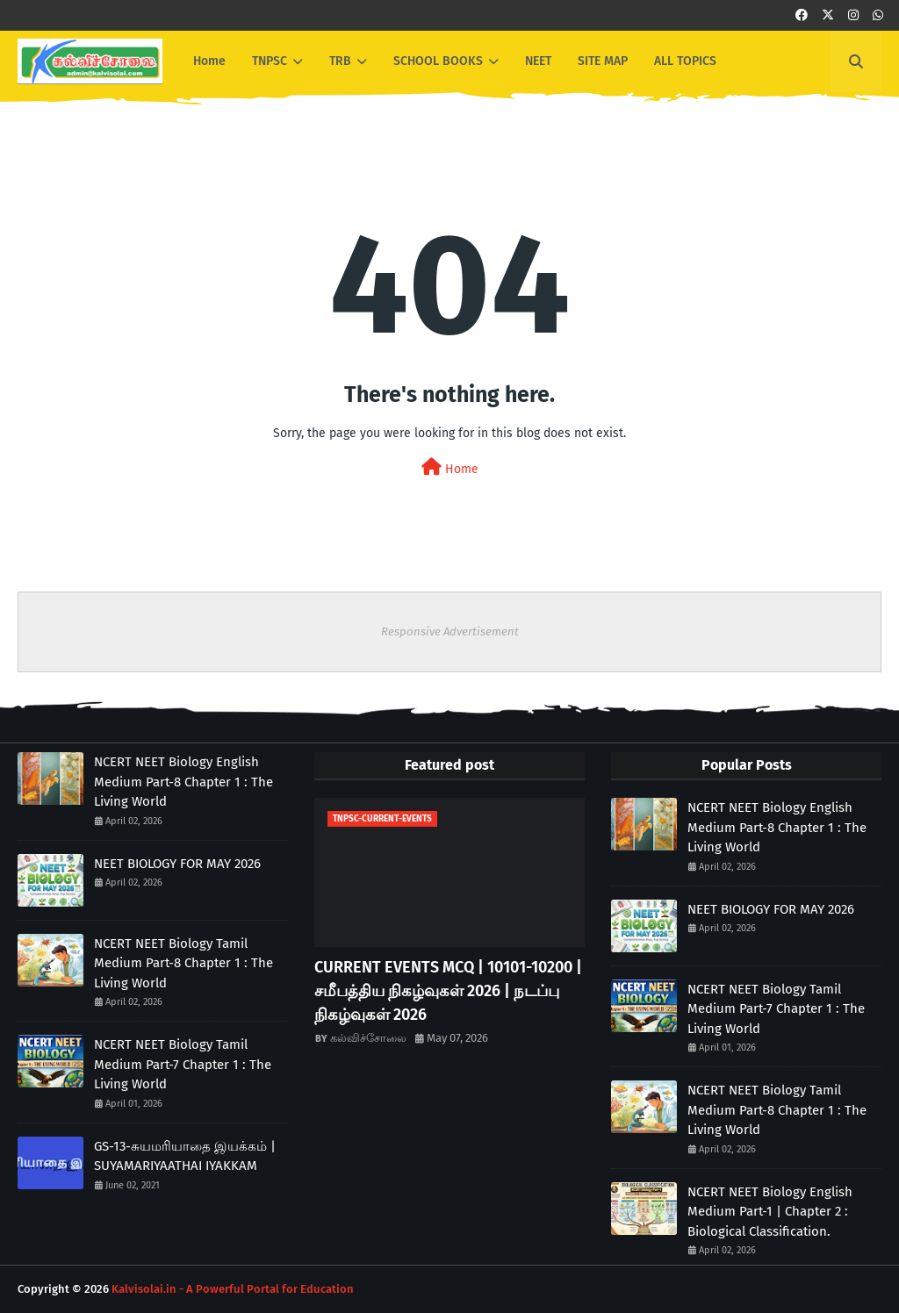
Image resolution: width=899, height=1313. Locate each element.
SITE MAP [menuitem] (603, 61)
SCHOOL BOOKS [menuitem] (438, 61)
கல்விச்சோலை (368, 1037)
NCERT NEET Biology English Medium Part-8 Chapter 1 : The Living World (183, 781)
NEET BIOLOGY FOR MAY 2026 (177, 864)
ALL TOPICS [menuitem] (685, 61)
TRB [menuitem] (340, 61)
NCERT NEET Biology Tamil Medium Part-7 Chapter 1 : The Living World (182, 1064)
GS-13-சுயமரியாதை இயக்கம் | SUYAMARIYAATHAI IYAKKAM (185, 1156)
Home (449, 467)
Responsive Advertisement (450, 631)
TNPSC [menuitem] (269, 61)
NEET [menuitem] (538, 61)
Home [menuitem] (209, 61)
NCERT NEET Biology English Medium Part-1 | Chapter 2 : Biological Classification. (769, 1211)
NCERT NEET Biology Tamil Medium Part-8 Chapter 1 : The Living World (183, 963)
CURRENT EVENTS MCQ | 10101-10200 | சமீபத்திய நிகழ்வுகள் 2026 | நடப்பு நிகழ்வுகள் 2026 (448, 991)
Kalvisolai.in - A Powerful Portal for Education (232, 1288)
